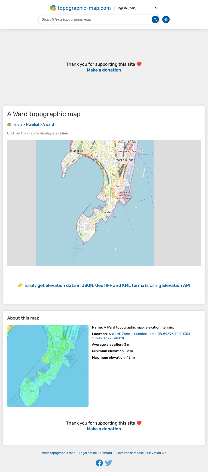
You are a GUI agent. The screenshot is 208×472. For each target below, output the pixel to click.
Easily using (107, 285)
